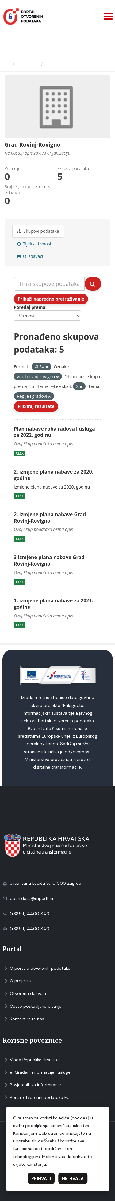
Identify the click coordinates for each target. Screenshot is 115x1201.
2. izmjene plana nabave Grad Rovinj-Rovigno (50, 517)
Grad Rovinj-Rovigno (74, 63)
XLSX (20, 453)
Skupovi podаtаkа (38, 231)
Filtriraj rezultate (36, 406)
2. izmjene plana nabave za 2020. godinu (53, 475)
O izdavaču (31, 256)
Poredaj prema (29, 307)
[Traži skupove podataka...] (49, 284)
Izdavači (28, 63)
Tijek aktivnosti (34, 244)
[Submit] (93, 284)
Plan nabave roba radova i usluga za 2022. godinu (54, 432)
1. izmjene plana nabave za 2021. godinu (53, 603)
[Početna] (7, 63)
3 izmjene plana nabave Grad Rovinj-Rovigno (49, 560)
